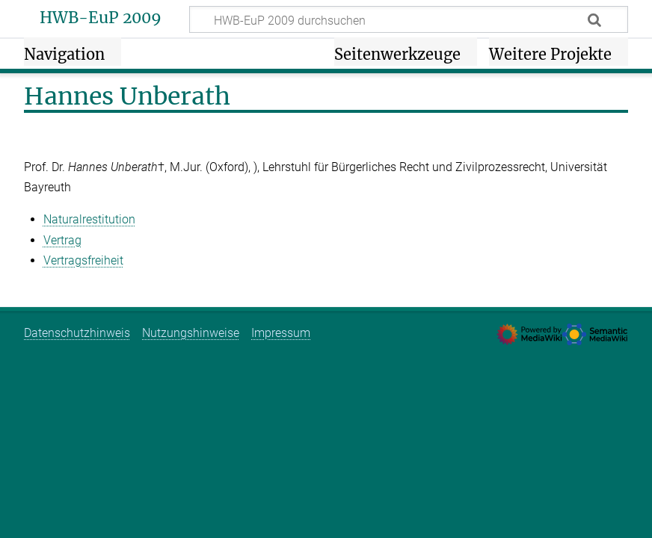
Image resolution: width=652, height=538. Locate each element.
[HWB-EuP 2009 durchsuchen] (408, 19)
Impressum (280, 333)
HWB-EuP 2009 (101, 18)
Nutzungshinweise (190, 333)
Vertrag (62, 240)
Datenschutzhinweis (77, 333)
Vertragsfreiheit (83, 260)
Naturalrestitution (89, 219)
